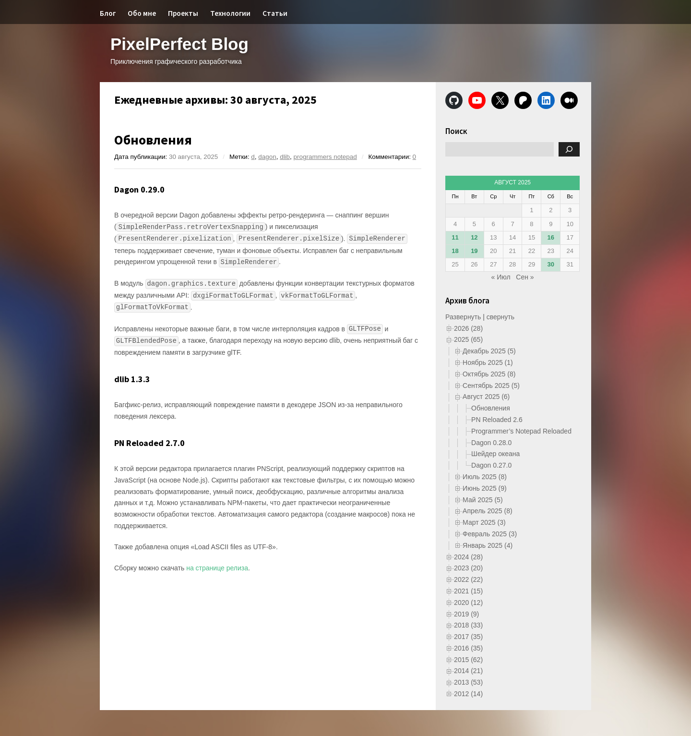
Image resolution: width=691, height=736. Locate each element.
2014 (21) (468, 671)
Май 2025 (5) (482, 500)
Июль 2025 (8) (485, 477)
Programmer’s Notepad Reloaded (521, 431)
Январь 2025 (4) (487, 545)
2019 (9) (466, 614)
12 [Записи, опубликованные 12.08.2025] (474, 237)
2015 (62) (468, 660)
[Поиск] (569, 149)
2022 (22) (468, 579)
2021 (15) (468, 591)
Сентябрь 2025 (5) (491, 385)
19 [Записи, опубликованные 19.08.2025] (474, 250)
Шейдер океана (495, 454)
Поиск (456, 131)
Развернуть (463, 317)
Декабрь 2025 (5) (489, 351)
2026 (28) (468, 328)
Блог (108, 13)
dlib (285, 156)
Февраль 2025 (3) (490, 534)
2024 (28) (468, 557)
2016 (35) (468, 648)
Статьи (274, 13)
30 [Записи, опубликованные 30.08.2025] (551, 264)
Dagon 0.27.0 (491, 465)
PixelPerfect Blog (179, 44)
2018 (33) (468, 625)
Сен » (525, 277)
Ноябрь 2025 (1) (488, 362)
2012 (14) (468, 694)
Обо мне (142, 13)
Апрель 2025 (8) (487, 511)
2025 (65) (468, 339)
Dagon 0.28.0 (491, 442)
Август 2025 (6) (486, 396)
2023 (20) (468, 568)
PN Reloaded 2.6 (497, 419)
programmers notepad (325, 156)
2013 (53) (468, 682)
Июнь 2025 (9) (485, 488)
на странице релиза (217, 568)
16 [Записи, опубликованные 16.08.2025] (551, 237)
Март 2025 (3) (484, 522)
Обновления (153, 139)
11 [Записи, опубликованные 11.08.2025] (455, 237)
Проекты (183, 13)
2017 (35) (468, 636)
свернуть (500, 317)
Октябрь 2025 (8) (489, 374)
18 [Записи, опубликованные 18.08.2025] (455, 250)
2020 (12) (468, 602)
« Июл (501, 277)
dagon (267, 156)
